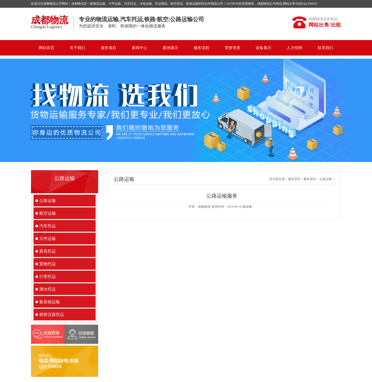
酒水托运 (47, 289)
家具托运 (47, 251)
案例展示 (170, 48)
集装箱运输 (49, 302)
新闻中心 (139, 48)
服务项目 (108, 48)
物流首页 (294, 179)
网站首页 (46, 48)
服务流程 (201, 48)
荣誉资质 (232, 48)
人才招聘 (294, 48)
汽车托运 (47, 226)
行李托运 (47, 276)
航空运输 (47, 213)
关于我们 (77, 48)
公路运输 (47, 200)
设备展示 (263, 48)
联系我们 (325, 48)
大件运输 (47, 238)
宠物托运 (47, 264)
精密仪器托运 (51, 314)
